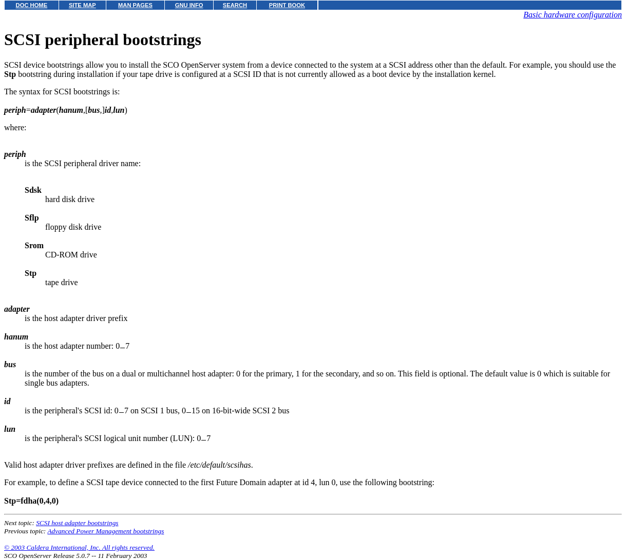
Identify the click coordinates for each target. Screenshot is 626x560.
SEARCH (235, 5)
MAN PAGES (135, 5)
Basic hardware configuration (572, 14)
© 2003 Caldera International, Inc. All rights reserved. (79, 547)
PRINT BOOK (287, 5)
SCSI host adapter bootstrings (77, 523)
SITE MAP (82, 5)
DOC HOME (32, 5)
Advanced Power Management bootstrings (105, 531)
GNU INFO (189, 5)
